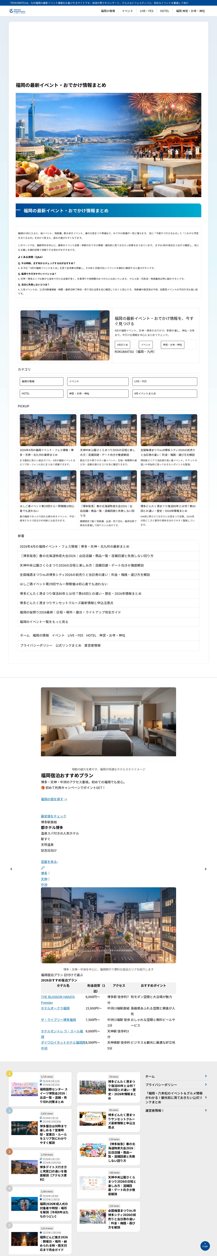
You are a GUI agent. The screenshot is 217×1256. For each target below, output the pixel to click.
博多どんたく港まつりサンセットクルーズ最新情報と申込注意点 (66, 550)
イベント (127, 11)
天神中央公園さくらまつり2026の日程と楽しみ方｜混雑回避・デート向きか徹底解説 (82, 512)
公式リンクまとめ (69, 592)
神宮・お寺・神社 (172, 292)
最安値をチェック (53, 763)
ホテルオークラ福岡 (55, 955)
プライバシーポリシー (36, 592)
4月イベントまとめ (145, 340)
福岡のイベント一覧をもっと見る (44, 569)
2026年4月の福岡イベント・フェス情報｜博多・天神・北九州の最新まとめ (74, 493)
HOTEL (164, 11)
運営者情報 (92, 592)
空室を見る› (49, 808)
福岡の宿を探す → (54, 746)
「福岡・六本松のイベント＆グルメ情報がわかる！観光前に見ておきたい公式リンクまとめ (174, 1044)
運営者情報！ (154, 1057)
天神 (44, 826)
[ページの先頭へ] (205, 1246)
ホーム (25, 582)
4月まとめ (122, 292)
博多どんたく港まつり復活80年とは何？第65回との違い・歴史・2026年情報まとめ (80, 541)
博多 (44, 820)
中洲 (44, 831)
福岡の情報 (108, 11)
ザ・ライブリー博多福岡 (58, 966)
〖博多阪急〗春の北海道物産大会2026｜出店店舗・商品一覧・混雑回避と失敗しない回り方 (107, 458)
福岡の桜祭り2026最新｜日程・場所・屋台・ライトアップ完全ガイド (70, 559)
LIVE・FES (146, 11)
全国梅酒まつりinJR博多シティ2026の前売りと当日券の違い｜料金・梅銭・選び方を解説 (85, 522)
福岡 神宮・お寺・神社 (190, 11)
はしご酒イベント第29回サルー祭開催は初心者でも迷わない (64, 531)
